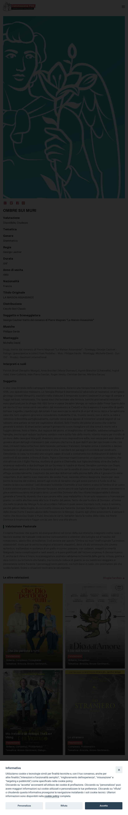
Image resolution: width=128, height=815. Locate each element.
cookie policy (51, 796)
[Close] (119, 769)
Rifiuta (64, 805)
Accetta (104, 805)
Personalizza (24, 805)
